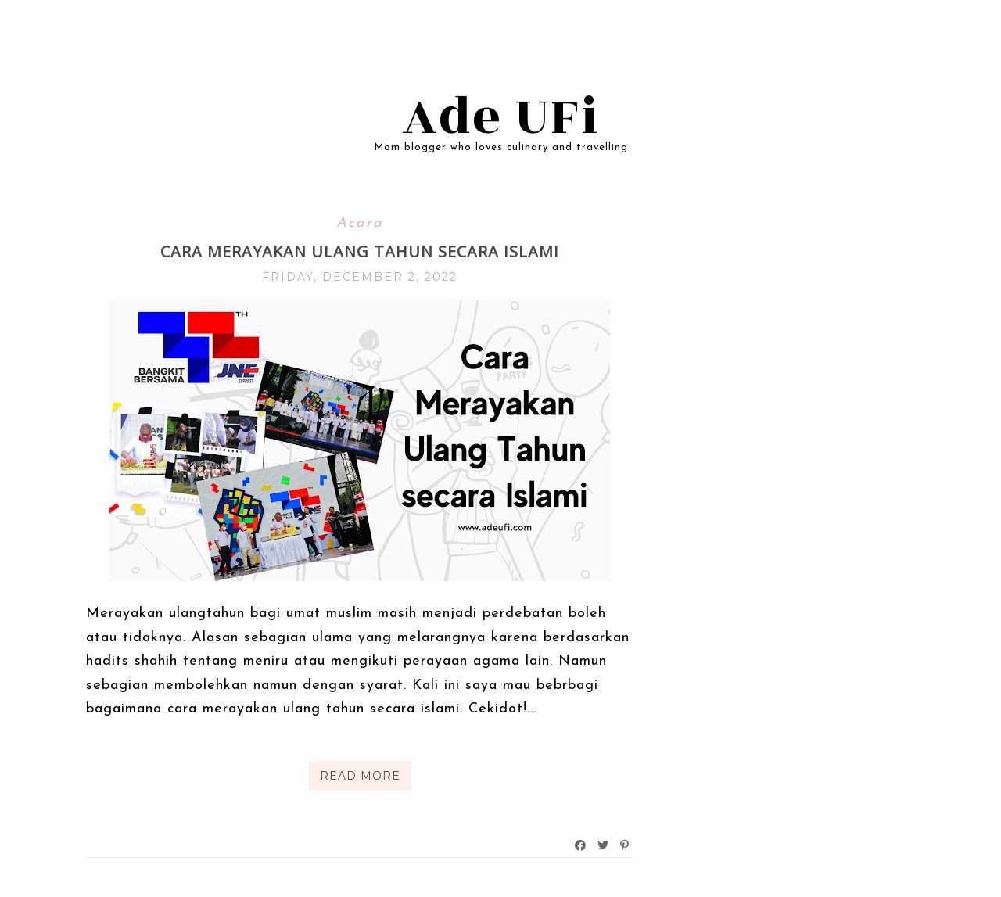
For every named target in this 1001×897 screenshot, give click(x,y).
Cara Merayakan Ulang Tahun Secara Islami (359, 251)
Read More (360, 776)
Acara (359, 223)
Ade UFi (501, 117)
